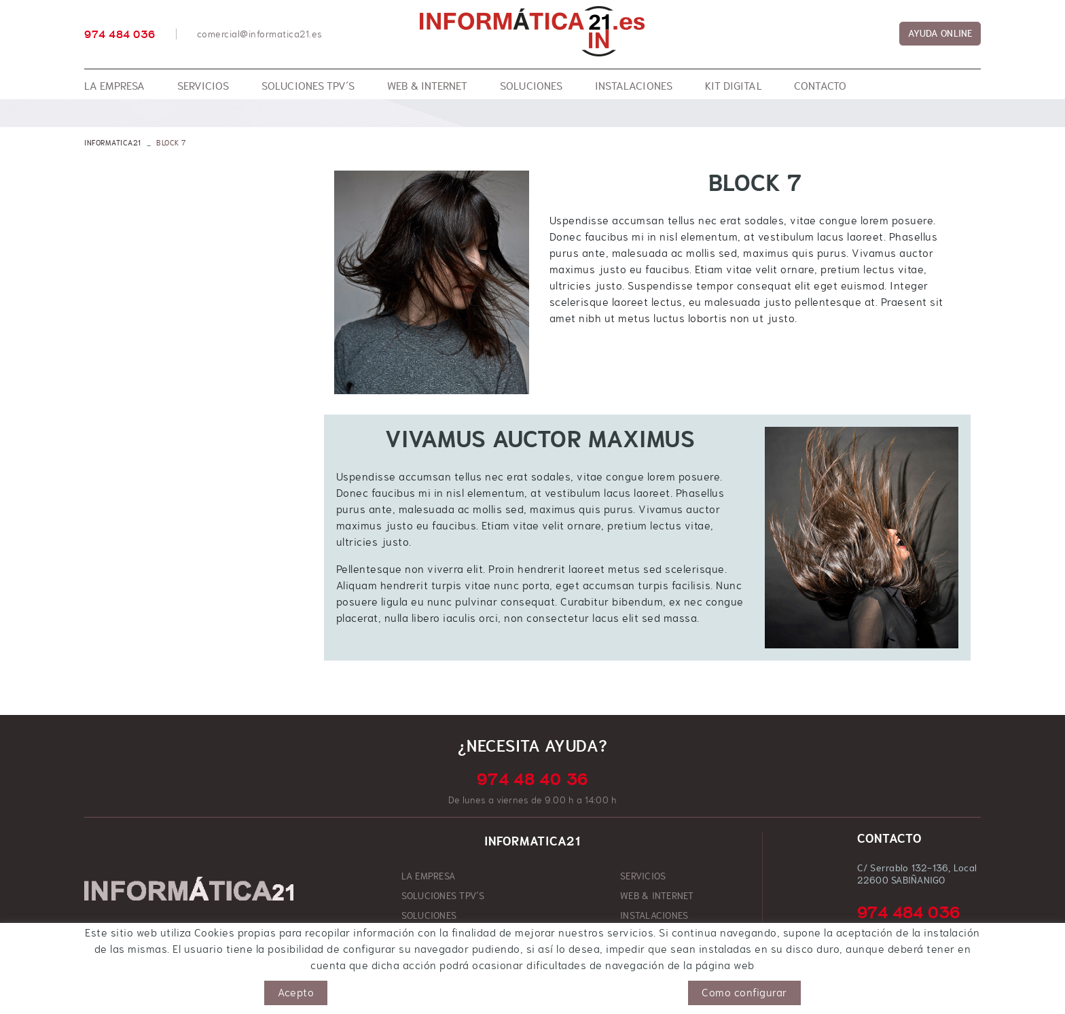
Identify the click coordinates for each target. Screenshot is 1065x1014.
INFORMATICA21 (112, 143)
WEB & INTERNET (657, 896)
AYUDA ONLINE (940, 33)
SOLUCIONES (429, 915)
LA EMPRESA (428, 876)
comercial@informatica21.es (260, 34)
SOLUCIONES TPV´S (443, 896)
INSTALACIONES (654, 915)
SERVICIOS (643, 876)
